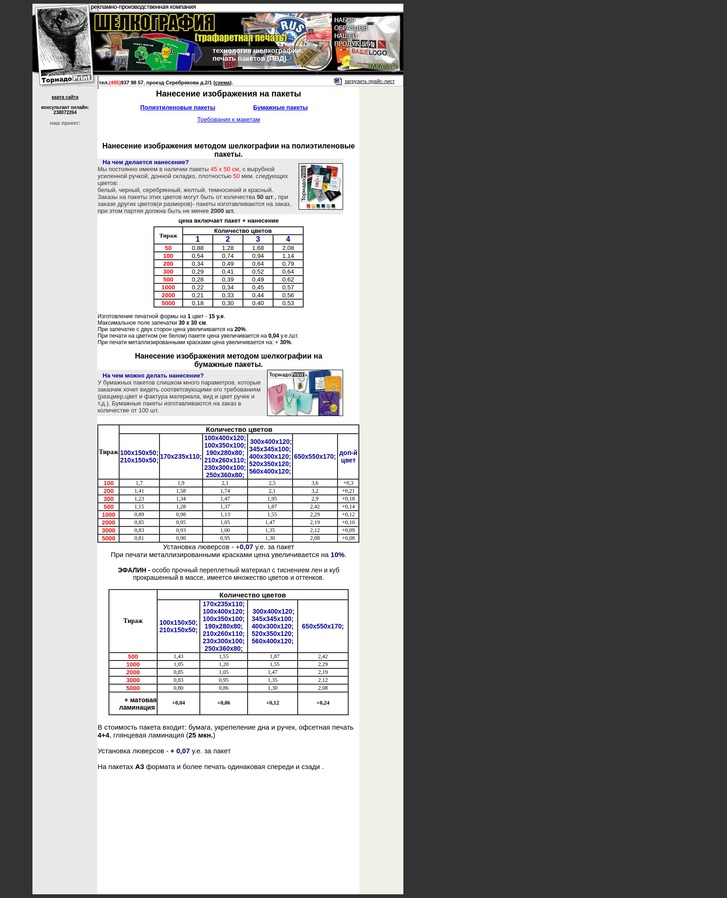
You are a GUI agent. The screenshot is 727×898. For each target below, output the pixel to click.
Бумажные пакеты (280, 107)
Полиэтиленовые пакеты (178, 107)
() (222, 82)
